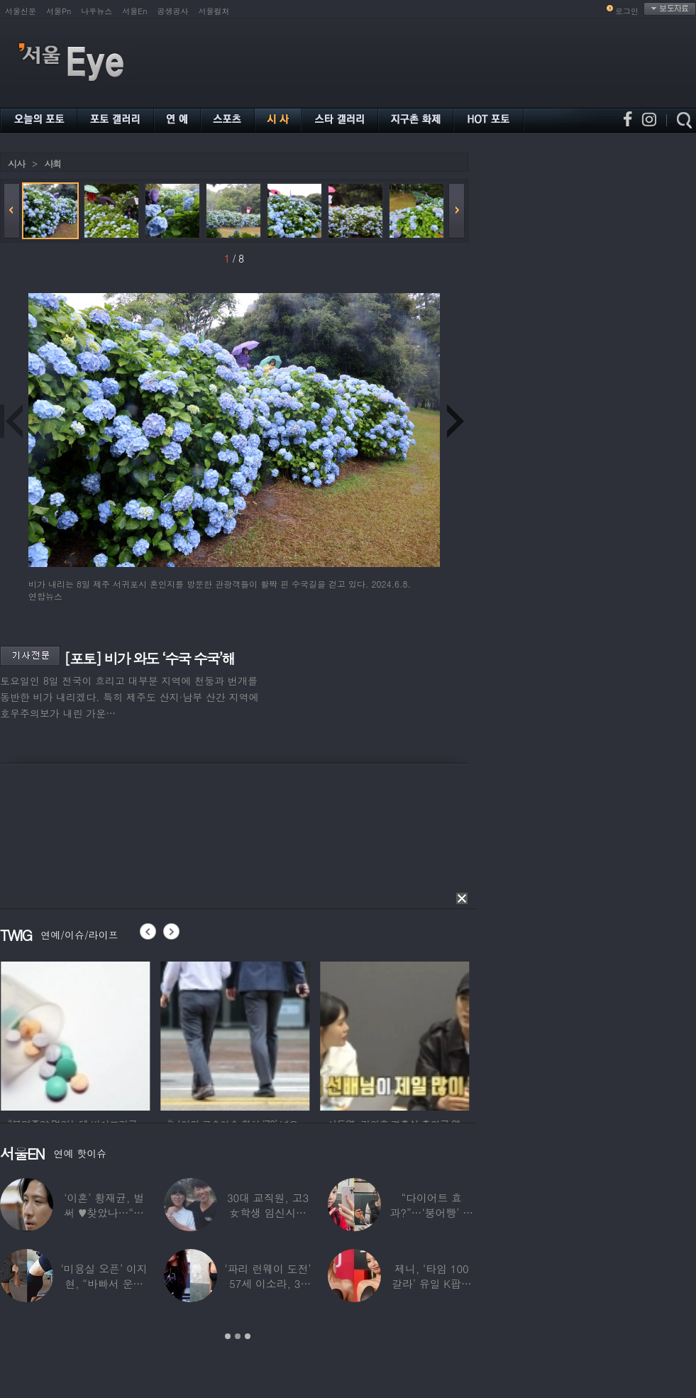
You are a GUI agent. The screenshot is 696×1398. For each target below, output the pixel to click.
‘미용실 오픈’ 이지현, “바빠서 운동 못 (104, 1283)
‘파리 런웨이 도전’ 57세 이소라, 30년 (267, 1283)
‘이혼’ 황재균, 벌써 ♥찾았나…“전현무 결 (104, 1212)
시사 (16, 163)
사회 (52, 163)
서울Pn (58, 11)
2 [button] (238, 1336)
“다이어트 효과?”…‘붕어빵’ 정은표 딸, (431, 1212)
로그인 (627, 11)
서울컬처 (214, 11)
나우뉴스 (96, 11)
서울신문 (20, 11)
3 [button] (247, 1336)
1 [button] (228, 1336)
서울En (134, 11)
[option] (133, 1034)
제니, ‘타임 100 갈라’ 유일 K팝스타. (432, 1283)
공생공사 (173, 11)
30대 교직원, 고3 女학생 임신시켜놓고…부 (268, 1212)
